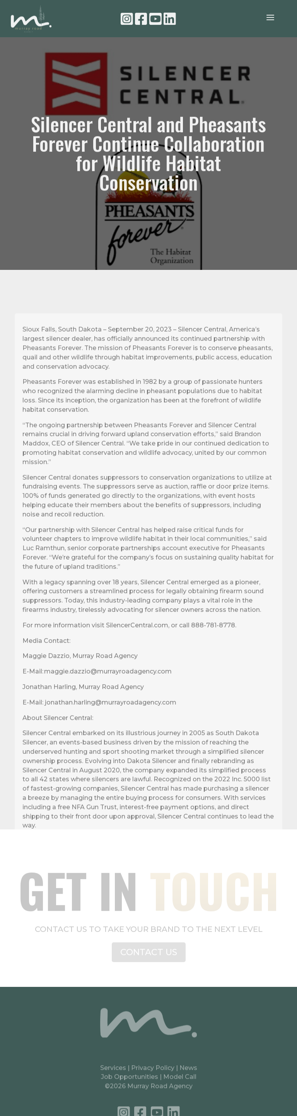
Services (113, 1072)
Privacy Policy (153, 1072)
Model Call (179, 1081)
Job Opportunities (129, 1081)
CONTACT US (148, 956)
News (188, 1072)
